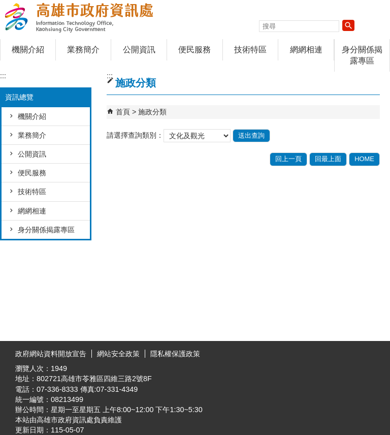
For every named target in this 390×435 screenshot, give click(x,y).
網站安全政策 (118, 354)
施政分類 (152, 112)
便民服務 (194, 49)
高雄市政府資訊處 (86, 17)
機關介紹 (28, 49)
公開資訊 (139, 49)
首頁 (123, 112)
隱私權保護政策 (175, 354)
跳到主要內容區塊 (5, 5)
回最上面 (328, 159)
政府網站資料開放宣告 (50, 354)
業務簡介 (83, 49)
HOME (364, 159)
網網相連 (306, 49)
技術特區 (250, 49)
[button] (348, 25)
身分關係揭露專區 (362, 55)
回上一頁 (288, 159)
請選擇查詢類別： (135, 135)
